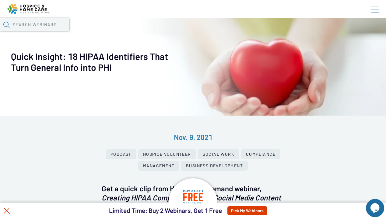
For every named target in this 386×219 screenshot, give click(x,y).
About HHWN (326, 14)
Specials (213, 31)
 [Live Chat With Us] (369, 204)
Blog (288, 14)
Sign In (368, 14)
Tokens (172, 31)
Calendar (142, 31)
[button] (312, 31)
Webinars (108, 31)
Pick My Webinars (262, 210)
